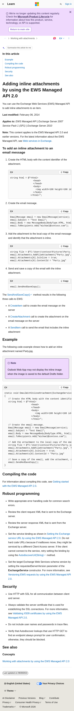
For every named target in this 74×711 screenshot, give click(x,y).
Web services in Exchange (37, 141)
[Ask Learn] (54, 38)
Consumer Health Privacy (27, 702)
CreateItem (16, 305)
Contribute (54, 698)
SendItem (15, 327)
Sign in (68, 4)
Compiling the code (14, 63)
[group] (40, 187)
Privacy (5, 702)
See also (9, 75)
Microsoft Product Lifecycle (33, 16)
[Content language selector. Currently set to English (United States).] (17, 683)
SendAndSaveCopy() (18, 294)
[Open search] (61, 4)
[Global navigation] (3, 4)
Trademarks (8, 707)
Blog (41, 698)
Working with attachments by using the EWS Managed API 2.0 (35, 661)
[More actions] (69, 38)
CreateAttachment (20, 316)
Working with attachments (23, 38)
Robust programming (15, 67)
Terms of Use (51, 702)
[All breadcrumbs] (5, 38)
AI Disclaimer (8, 698)
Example (9, 59)
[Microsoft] (37, 4)
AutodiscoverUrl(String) (31, 555)
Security (9, 71)
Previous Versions (26, 698)
